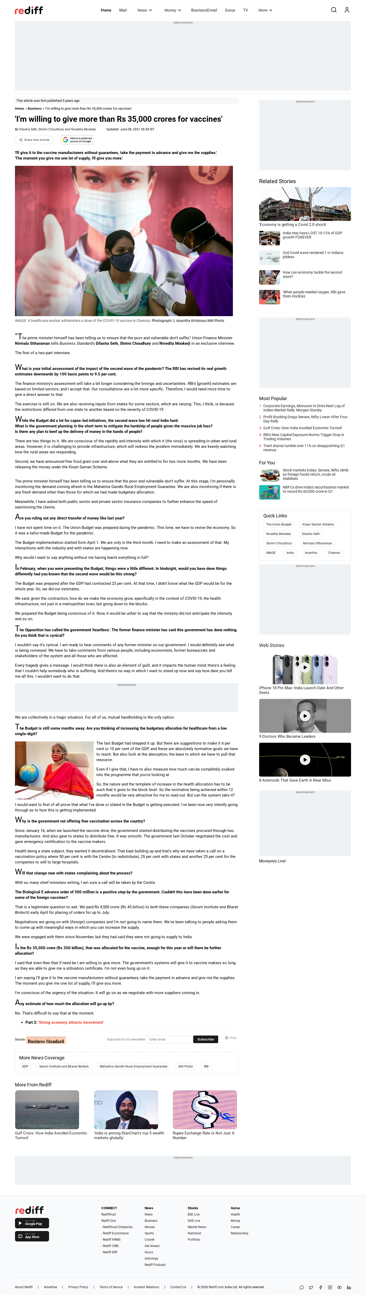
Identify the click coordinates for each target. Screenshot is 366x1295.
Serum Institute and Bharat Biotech (64, 1066)
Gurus (230, 10)
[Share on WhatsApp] (302, 1287)
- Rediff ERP (109, 1252)
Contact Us (178, 1287)
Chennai (334, 553)
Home (106, 10)
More (265, 10)
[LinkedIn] (349, 1287)
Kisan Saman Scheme (318, 524)
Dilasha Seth (311, 534)
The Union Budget (278, 524)
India (290, 553)
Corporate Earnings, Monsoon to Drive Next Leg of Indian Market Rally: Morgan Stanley (304, 408)
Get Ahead (152, 1246)
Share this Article (34, 140)
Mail (123, 10)
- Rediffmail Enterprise (116, 1227)
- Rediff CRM (109, 1246)
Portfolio (194, 1239)
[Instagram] (330, 1287)
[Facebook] (320, 1287)
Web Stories (271, 645)
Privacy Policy (78, 1287)
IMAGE (271, 553)
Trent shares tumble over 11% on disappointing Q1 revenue (304, 448)
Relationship (239, 1233)
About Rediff (24, 1287)
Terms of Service (111, 1287)
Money (173, 10)
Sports (149, 1233)
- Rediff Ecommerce (115, 1233)
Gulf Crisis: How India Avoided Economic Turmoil (302, 428)
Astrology (151, 1258)
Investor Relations (146, 1287)
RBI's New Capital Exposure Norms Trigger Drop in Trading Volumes (303, 437)
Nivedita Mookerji (278, 534)
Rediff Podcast (155, 1265)
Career (235, 1227)
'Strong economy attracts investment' (70, 1022)
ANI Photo (185, 1066)
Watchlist (194, 1233)
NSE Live (194, 1221)
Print (231, 1038)
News (144, 10)
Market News (197, 1227)
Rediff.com (216, 1287)
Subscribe (205, 1039)
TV (245, 10)
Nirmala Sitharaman (317, 543)
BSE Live (194, 1214)
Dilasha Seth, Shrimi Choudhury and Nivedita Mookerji (57, 129)
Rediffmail (108, 1214)
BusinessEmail (204, 10)
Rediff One (108, 1221)
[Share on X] (311, 1287)
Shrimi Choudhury (279, 543)
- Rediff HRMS (111, 1239)
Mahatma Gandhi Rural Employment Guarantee (133, 1066)
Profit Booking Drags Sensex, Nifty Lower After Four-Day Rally (305, 419)
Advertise (50, 1287)
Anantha (311, 553)
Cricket (149, 1239)
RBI (206, 1066)
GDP (25, 1066)
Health (235, 1214)
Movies (150, 1227)
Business (35, 108)
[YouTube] (339, 1287)
